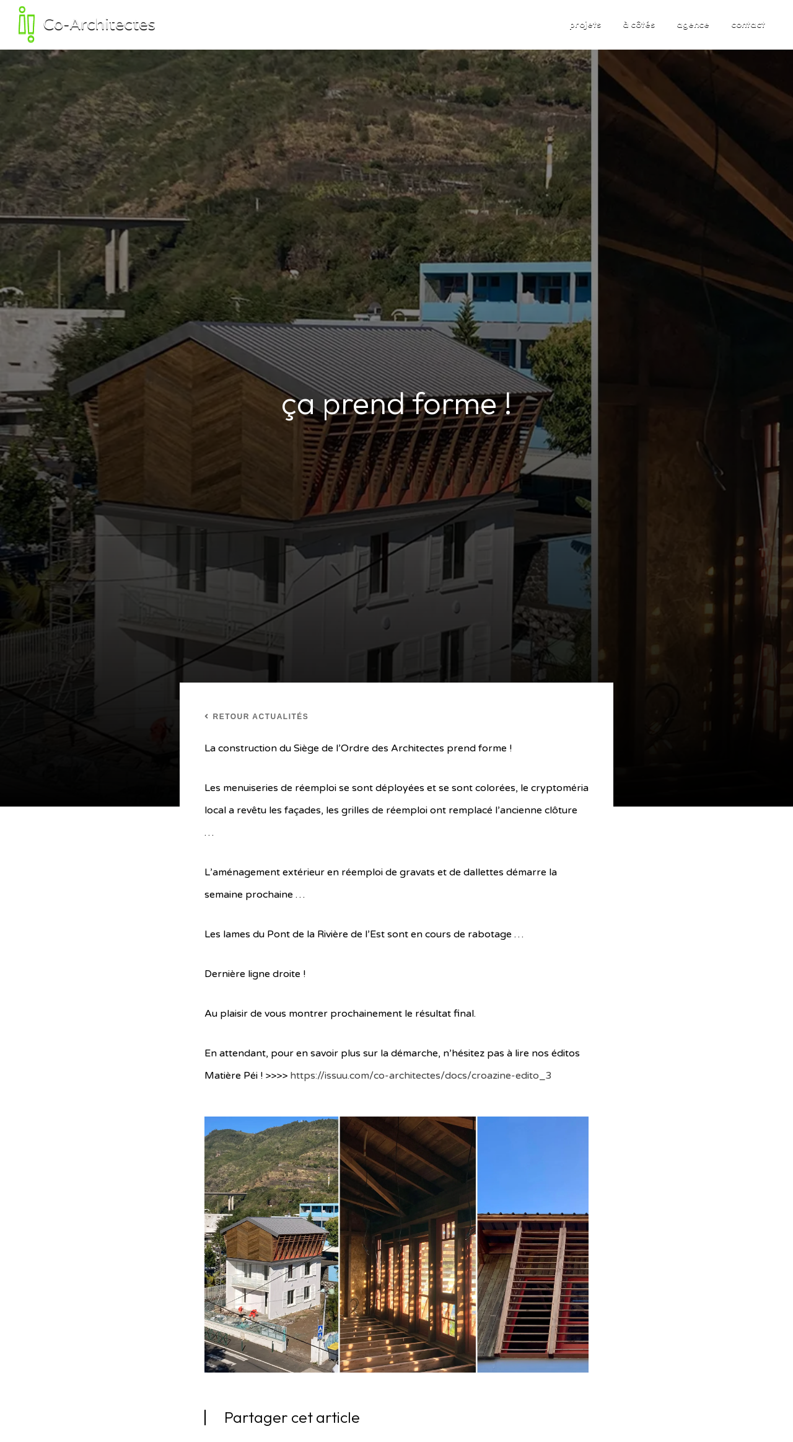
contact (748, 24)
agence (693, 24)
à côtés (639, 24)
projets (585, 24)
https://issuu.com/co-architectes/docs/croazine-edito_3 (421, 1075)
